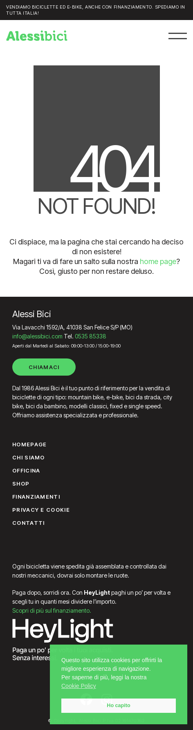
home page (158, 261)
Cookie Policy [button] (78, 686)
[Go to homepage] (36, 35)
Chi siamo (28, 457)
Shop (20, 483)
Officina (26, 470)
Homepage (29, 444)
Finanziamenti (36, 496)
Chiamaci (44, 367)
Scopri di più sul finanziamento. (51, 610)
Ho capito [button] (118, 705)
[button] (177, 36)
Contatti (28, 523)
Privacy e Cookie (41, 509)
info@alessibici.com (37, 336)
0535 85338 (90, 336)
